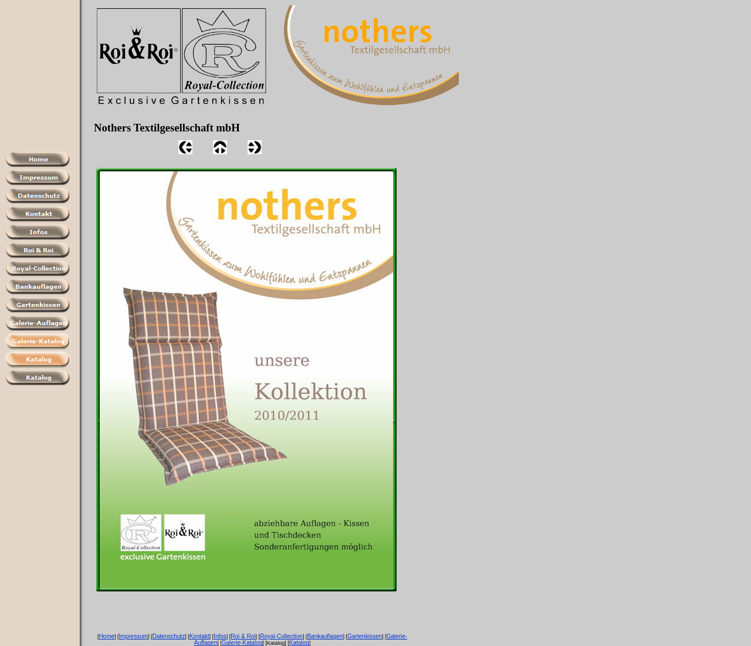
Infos (220, 636)
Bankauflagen (325, 636)
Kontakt (199, 636)
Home (106, 636)
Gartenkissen (364, 636)
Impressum (133, 636)
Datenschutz (169, 636)
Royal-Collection (281, 636)
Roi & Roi (243, 636)
